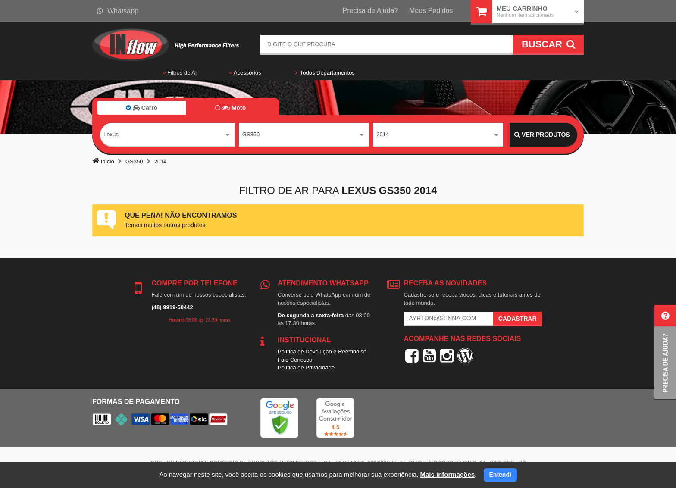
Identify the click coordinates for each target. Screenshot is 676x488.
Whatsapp (117, 11)
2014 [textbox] (382, 134)
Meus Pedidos (431, 10)
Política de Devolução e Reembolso (322, 351)
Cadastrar (517, 318)
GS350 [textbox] (251, 134)
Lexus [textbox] (111, 134)
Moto (230, 107)
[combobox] (167, 135)
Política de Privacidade (306, 367)
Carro (141, 107)
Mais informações (447, 474)
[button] (665, 352)
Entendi (500, 474)
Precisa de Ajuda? (370, 10)
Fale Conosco (295, 360)
